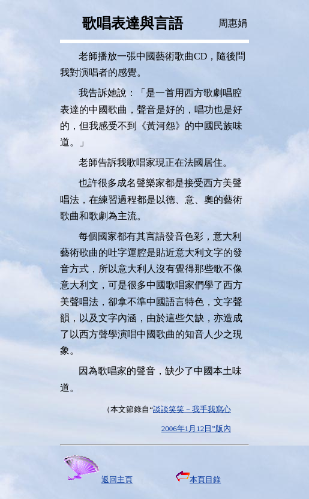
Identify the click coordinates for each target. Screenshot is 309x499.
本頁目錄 (198, 479)
